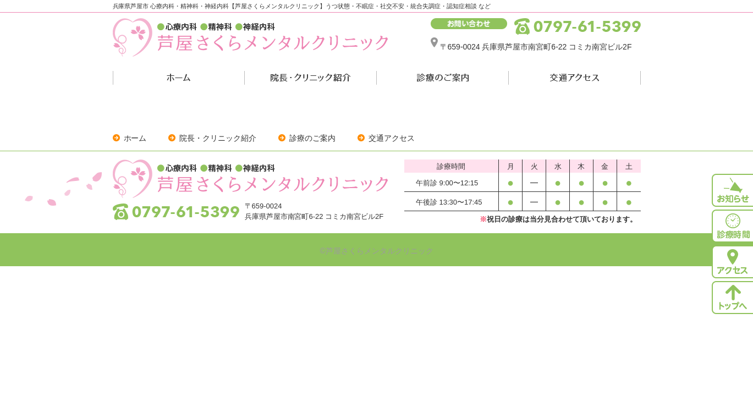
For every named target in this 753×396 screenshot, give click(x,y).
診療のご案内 (312, 138)
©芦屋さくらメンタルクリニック (376, 250)
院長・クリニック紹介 (217, 138)
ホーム (135, 138)
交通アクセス (392, 138)
